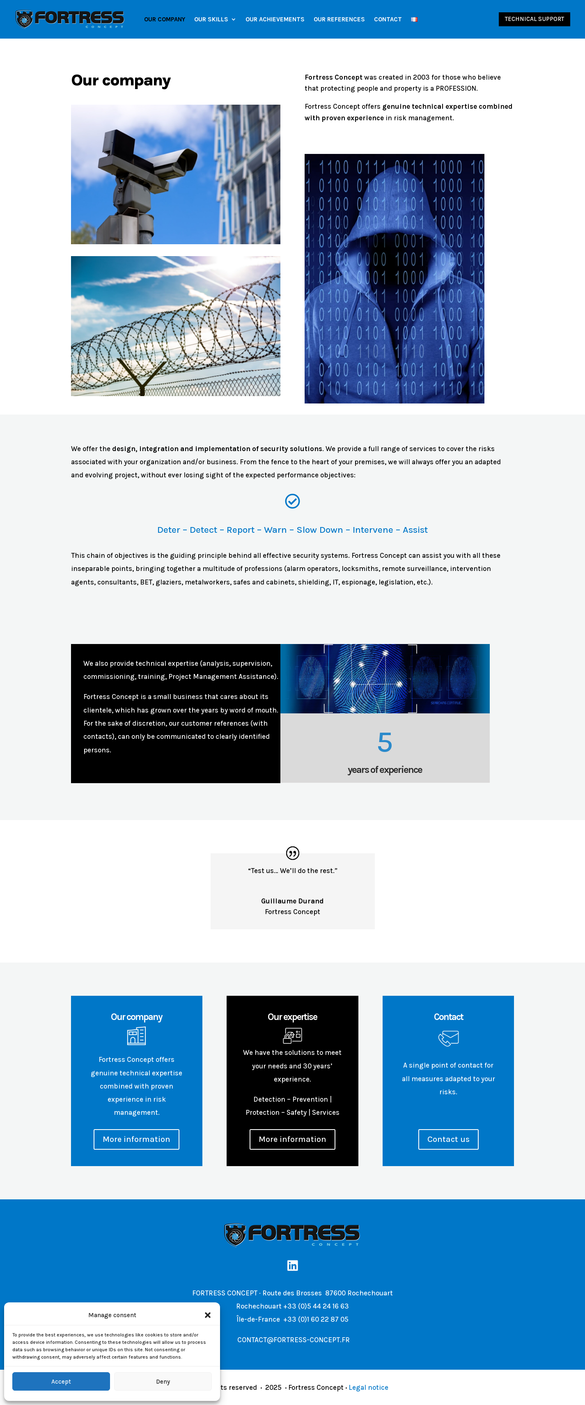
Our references (339, 19)
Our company (164, 19)
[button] (208, 1315)
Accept (61, 1381)
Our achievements (275, 19)
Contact (388, 19)
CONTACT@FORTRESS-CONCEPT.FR (293, 1340)
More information (136, 1139)
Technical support (534, 19)
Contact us (448, 1139)
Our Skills (211, 19)
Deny (163, 1381)
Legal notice (368, 1387)
